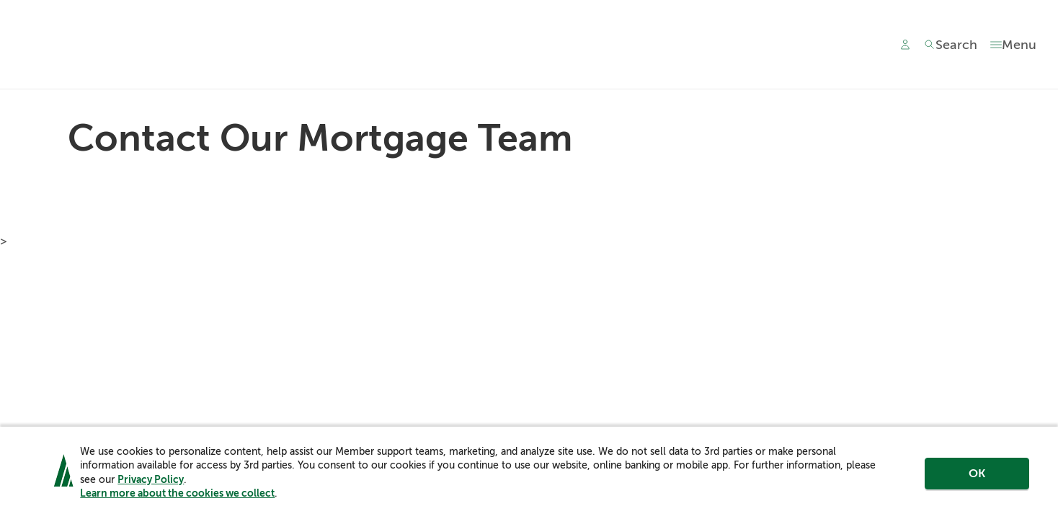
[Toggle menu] (1013, 44)
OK (977, 473)
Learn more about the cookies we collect (177, 493)
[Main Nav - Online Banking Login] (905, 44)
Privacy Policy (150, 479)
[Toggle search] (950, 44)
